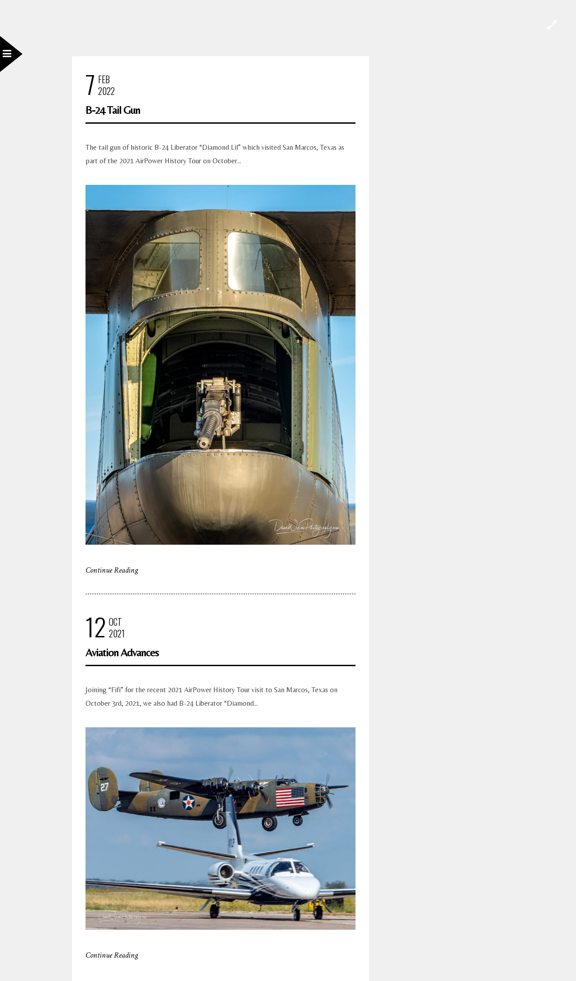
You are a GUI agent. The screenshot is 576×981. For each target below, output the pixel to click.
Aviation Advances (122, 652)
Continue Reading (112, 570)
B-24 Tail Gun (113, 110)
